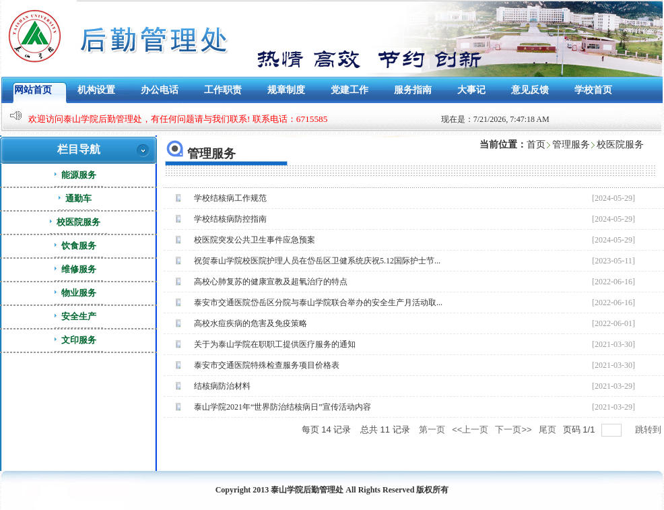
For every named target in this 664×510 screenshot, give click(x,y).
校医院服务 (620, 144)
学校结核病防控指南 (230, 219)
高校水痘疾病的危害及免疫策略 (250, 323)
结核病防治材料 (222, 386)
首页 (536, 144)
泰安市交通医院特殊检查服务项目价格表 (266, 365)
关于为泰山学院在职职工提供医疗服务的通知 (275, 344)
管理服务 (571, 144)
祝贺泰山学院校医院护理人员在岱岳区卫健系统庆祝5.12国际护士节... (317, 260)
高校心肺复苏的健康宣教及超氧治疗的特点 (270, 281)
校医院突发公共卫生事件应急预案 (254, 240)
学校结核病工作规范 (230, 198)
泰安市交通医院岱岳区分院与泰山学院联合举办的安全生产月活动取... (318, 302)
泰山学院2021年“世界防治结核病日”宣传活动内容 (282, 407)
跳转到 (649, 429)
